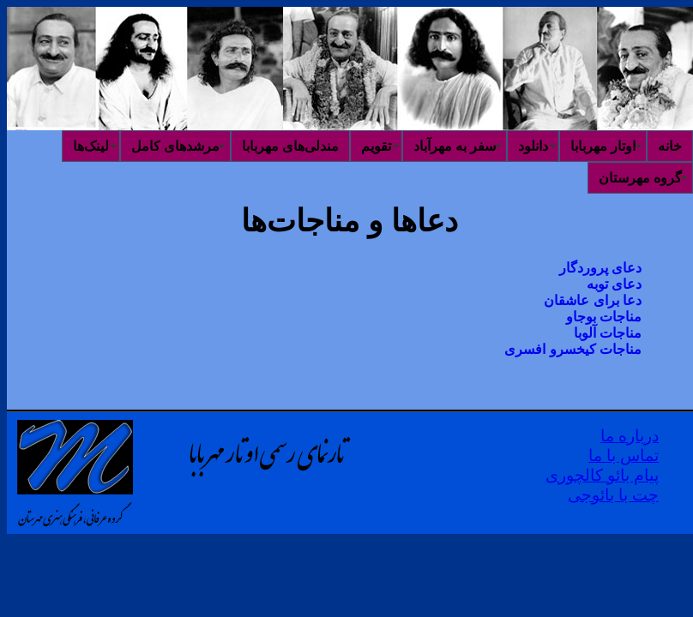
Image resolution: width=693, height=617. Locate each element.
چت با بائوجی (613, 495)
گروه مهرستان (640, 178)
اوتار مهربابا (603, 146)
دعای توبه (614, 284)
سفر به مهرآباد (454, 146)
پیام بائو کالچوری (602, 475)
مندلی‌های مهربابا (290, 146)
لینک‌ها (91, 146)
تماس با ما (623, 455)
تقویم (376, 146)
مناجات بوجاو (604, 316)
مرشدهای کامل (175, 146)
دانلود (533, 146)
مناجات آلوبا (608, 333)
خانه (670, 146)
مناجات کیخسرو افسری (573, 349)
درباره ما (629, 436)
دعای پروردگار (600, 268)
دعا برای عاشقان (593, 300)
